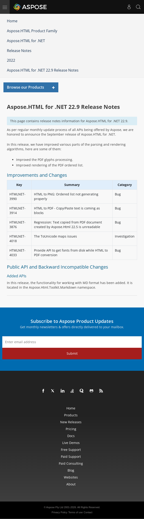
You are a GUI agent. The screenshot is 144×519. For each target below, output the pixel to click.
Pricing (71, 429)
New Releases (71, 422)
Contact (88, 512)
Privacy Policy (59, 512)
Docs (71, 436)
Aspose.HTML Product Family (32, 30)
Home (12, 20)
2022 (11, 60)
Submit (72, 353)
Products (71, 415)
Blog (71, 470)
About (71, 484)
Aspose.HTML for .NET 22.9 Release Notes (43, 70)
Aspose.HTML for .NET (26, 40)
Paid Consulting (71, 463)
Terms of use (75, 512)
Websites (71, 477)
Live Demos (71, 443)
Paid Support (71, 456)
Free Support (71, 449)
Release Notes (19, 50)
